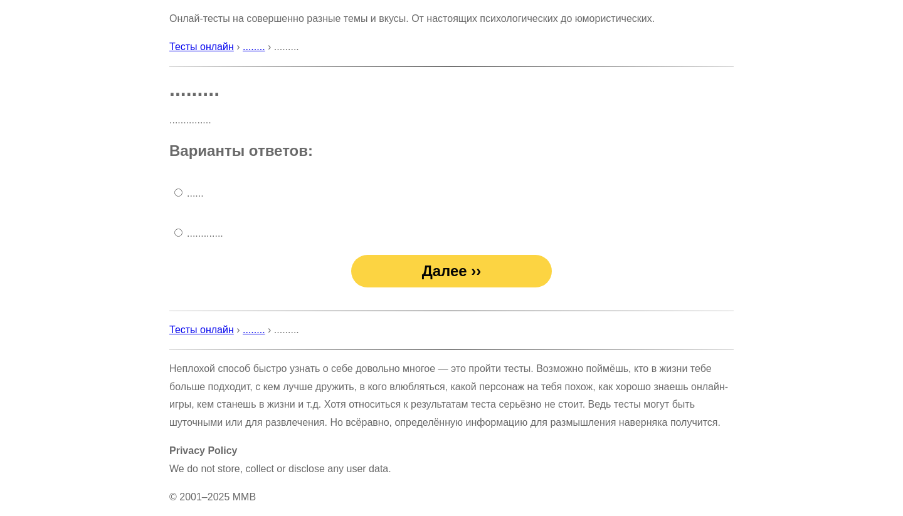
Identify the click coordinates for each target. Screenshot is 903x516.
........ (254, 46)
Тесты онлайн (201, 46)
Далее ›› (452, 270)
